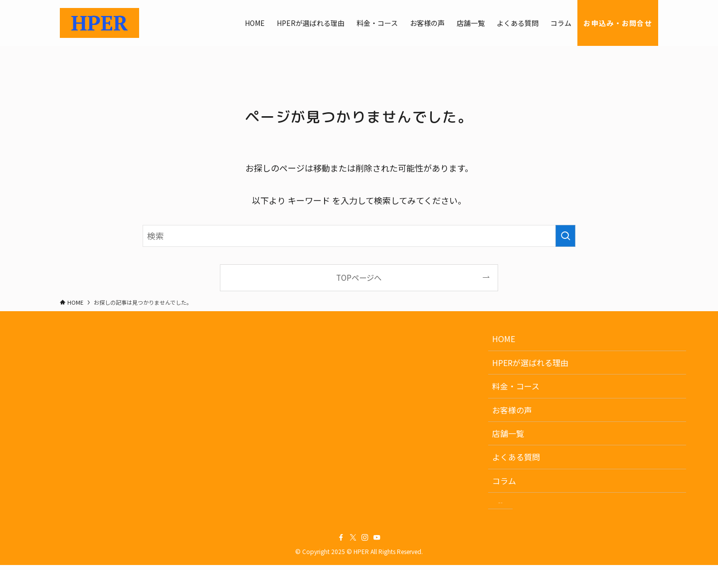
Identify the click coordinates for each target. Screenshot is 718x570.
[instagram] (364, 543)
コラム (504, 481)
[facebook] (341, 543)
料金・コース (515, 386)
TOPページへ (358, 277)
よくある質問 (516, 457)
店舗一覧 (508, 433)
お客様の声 (512, 410)
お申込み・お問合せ (537, 503)
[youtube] (376, 543)
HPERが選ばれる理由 (530, 363)
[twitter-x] (353, 543)
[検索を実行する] (565, 236)
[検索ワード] (359, 236)
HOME (503, 339)
